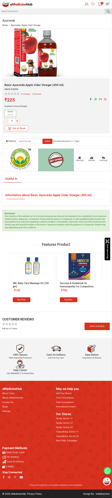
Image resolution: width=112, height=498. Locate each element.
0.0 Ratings (25, 94)
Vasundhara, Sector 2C (67, 436)
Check (47, 141)
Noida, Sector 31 (64, 418)
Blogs (5, 406)
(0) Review (37, 94)
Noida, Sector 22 (64, 427)
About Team (8, 393)
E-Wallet (8, 466)
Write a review (97, 326)
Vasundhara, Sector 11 (67, 431)
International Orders (66, 406)
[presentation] (5, 279)
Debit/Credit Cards (13, 452)
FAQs (80, 485)
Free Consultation (65, 397)
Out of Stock (17, 128)
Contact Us (7, 402)
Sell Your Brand (63, 393)
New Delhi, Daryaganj (66, 440)
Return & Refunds (69, 485)
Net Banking (10, 457)
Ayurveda (15, 25)
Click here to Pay (107, 249)
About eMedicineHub (12, 397)
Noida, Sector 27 (64, 423)
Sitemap (6, 411)
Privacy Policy (35, 485)
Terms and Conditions (51, 485)
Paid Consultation (65, 402)
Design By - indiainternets (96, 494)
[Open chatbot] (106, 481)
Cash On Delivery (13, 462)
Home (5, 25)
